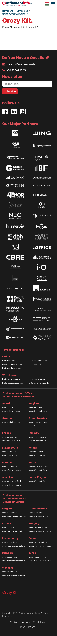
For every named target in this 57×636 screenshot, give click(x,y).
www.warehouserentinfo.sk (13, 575)
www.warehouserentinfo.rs (40, 560)
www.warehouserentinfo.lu (13, 546)
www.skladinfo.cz (36, 512)
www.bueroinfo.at (9, 407)
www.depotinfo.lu (9, 542)
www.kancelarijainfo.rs (38, 466)
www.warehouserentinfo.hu (40, 531)
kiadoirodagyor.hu (36, 364)
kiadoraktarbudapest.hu (12, 379)
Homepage (7, 10)
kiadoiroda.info (8, 360)
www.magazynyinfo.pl (38, 542)
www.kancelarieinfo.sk (11, 481)
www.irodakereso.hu (37, 437)
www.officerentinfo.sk (11, 485)
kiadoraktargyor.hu (37, 379)
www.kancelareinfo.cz (38, 422)
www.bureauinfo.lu (10, 451)
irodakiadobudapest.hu (12, 364)
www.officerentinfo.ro (11, 470)
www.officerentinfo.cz (38, 426)
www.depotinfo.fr (9, 527)
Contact (14, 622)
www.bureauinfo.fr (10, 437)
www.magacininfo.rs (37, 557)
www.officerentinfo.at (11, 411)
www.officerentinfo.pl (38, 455)
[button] (52, 4)
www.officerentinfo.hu (38, 440)
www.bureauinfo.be (37, 407)
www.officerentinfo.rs (38, 470)
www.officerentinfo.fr (11, 440)
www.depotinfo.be (9, 512)
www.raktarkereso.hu (38, 527)
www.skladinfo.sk (9, 571)
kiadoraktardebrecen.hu (12, 383)
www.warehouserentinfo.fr (13, 531)
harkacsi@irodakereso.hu (19, 64)
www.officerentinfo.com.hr (13, 426)
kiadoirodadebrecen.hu (38, 360)
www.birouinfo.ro (9, 466)
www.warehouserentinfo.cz (40, 516)
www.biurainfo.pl (36, 451)
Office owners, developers (15, 13)
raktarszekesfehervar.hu (39, 383)
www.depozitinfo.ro (10, 557)
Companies (22, 10)
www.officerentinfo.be (38, 411)
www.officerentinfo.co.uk (39, 481)
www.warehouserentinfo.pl (40, 546)
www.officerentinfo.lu (11, 455)
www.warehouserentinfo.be (14, 516)
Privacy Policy (27, 627)
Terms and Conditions (33, 622)
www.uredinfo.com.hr (11, 422)
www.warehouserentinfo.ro (13, 560)
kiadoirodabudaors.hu (11, 368)
